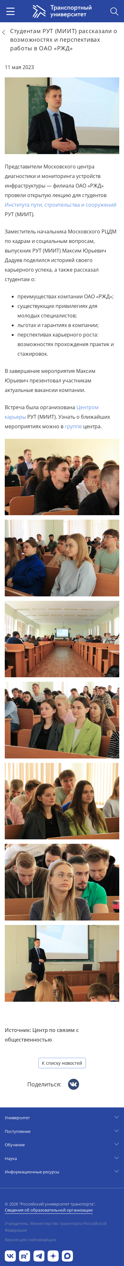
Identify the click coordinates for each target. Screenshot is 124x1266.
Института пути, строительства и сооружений (60, 204)
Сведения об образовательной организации (49, 1210)
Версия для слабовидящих (30, 1239)
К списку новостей (62, 1063)
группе (73, 426)
